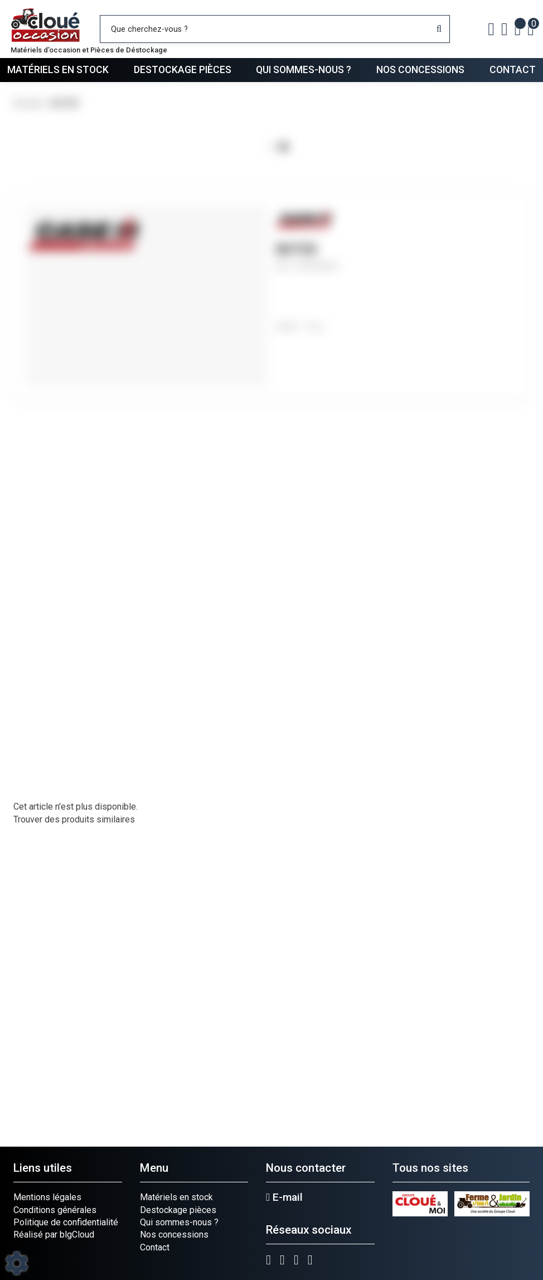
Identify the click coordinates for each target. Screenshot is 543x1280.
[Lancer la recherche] (439, 29)
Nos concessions (420, 69)
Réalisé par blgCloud (53, 1234)
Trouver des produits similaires (74, 819)
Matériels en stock (58, 69)
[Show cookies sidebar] (17, 1263)
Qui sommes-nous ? (303, 69)
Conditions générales (54, 1210)
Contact (512, 69)
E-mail (284, 1197)
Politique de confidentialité (65, 1222)
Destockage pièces (182, 69)
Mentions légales (47, 1197)
